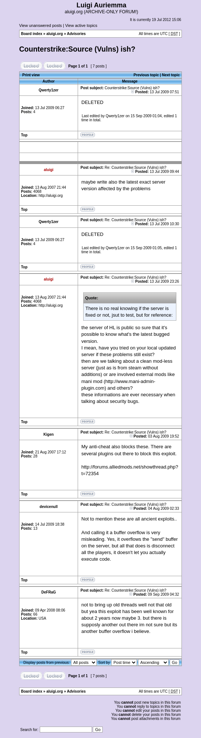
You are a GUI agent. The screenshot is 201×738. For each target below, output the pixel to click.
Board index (31, 34)
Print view (31, 75)
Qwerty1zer (115, 116)
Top (24, 135)
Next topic (171, 75)
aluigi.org (54, 34)
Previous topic (146, 75)
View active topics (81, 25)
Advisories (76, 34)
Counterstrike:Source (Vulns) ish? (77, 49)
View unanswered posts (40, 25)
